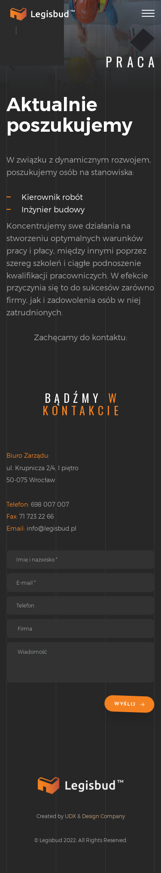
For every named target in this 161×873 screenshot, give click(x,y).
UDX (70, 816)
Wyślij (130, 704)
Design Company (103, 816)
